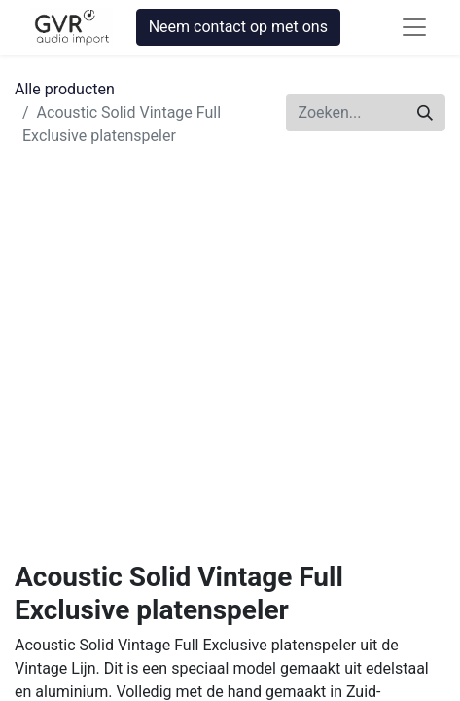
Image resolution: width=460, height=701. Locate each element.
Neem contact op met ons (238, 27)
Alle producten (65, 89)
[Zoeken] (425, 112)
